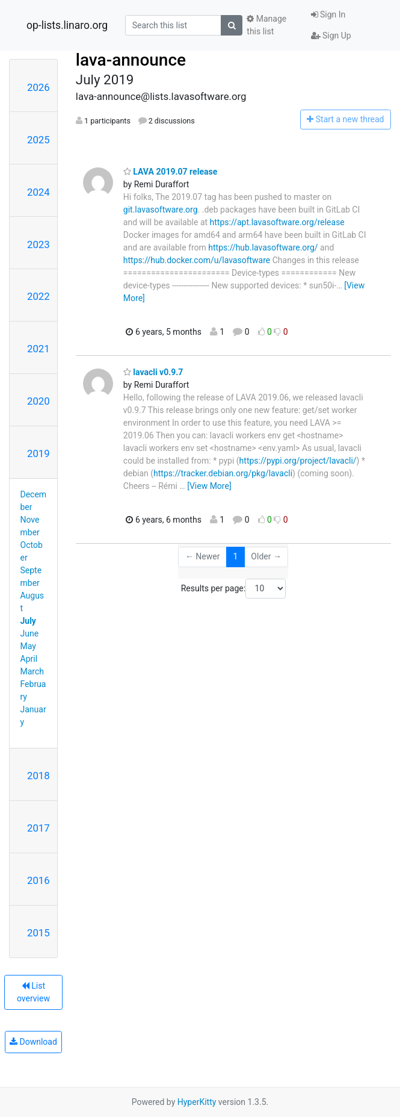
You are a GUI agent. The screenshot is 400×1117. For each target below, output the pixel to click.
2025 (38, 140)
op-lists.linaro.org (67, 25)
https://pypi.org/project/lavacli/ (298, 460)
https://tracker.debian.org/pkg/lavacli (222, 473)
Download (33, 1042)
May (28, 646)
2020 (38, 401)
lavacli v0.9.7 (153, 372)
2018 (38, 776)
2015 (38, 933)
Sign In (328, 14)
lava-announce (131, 60)
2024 (38, 192)
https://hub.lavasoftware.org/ (263, 247)
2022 (38, 296)
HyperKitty (197, 1102)
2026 (38, 87)
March (32, 671)
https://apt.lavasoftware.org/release (277, 222)
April (29, 659)
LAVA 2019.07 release (170, 171)
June (29, 633)
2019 (38, 453)
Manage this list (266, 25)
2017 (38, 828)
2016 (38, 880)
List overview (33, 992)
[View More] (209, 486)
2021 (38, 349)
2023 (38, 244)
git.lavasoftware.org (160, 209)
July (28, 621)
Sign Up (331, 35)
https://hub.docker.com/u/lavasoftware (196, 260)
